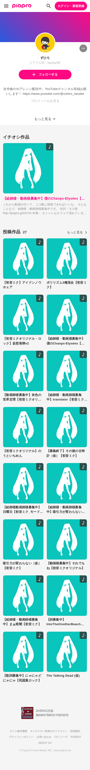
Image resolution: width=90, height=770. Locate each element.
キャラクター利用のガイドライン (48, 731)
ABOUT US (45, 743)
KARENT (76, 737)
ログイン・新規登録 (71, 6)
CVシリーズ (61, 737)
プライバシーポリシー (21, 737)
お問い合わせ (43, 737)
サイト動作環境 (18, 731)
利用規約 (75, 731)
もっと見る (77, 232)
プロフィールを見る (45, 101)
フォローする (45, 74)
